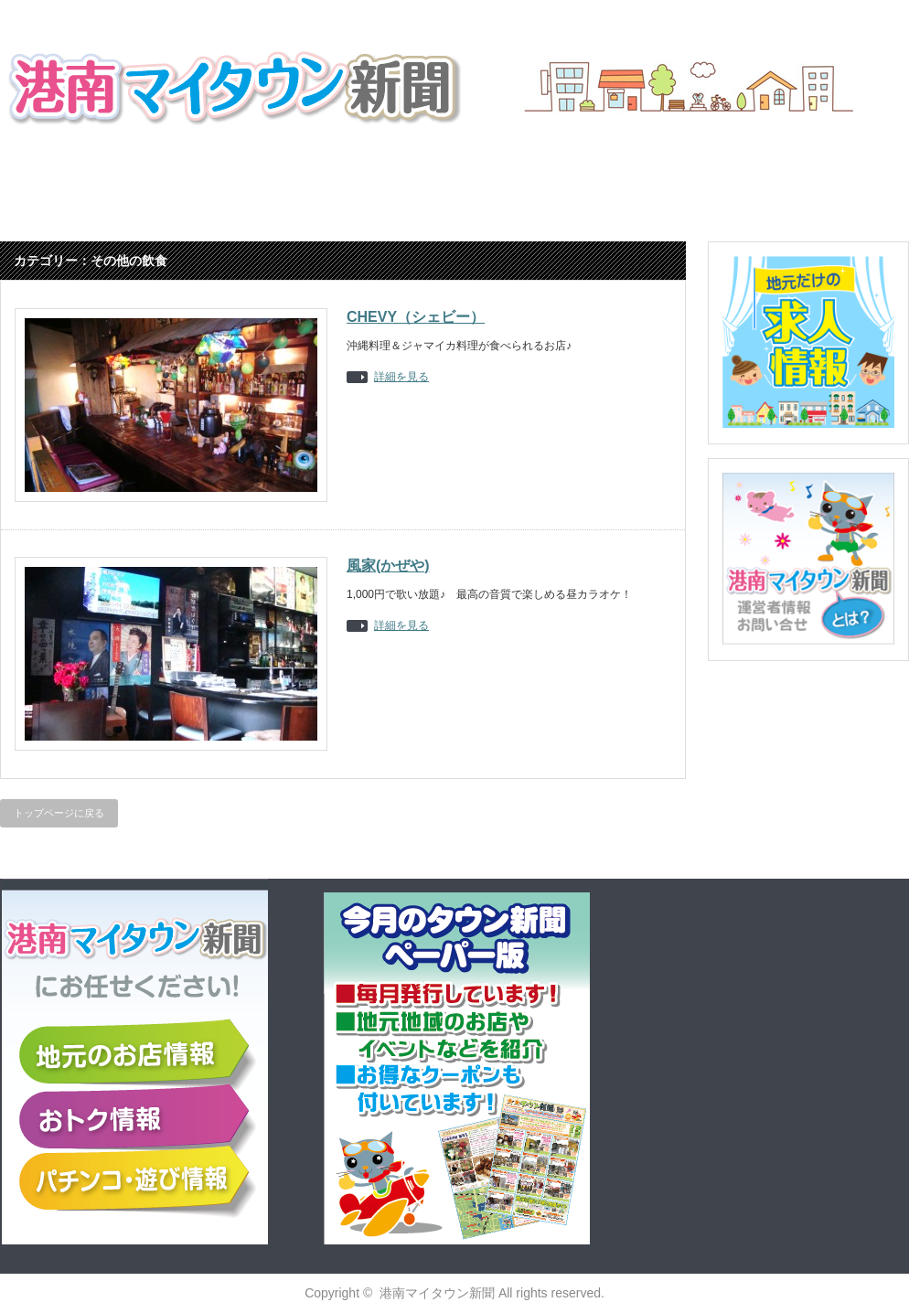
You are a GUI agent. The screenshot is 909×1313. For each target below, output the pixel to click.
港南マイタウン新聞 (437, 1293)
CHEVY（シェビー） (416, 317)
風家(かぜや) (388, 565)
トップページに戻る (59, 812)
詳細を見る (401, 377)
